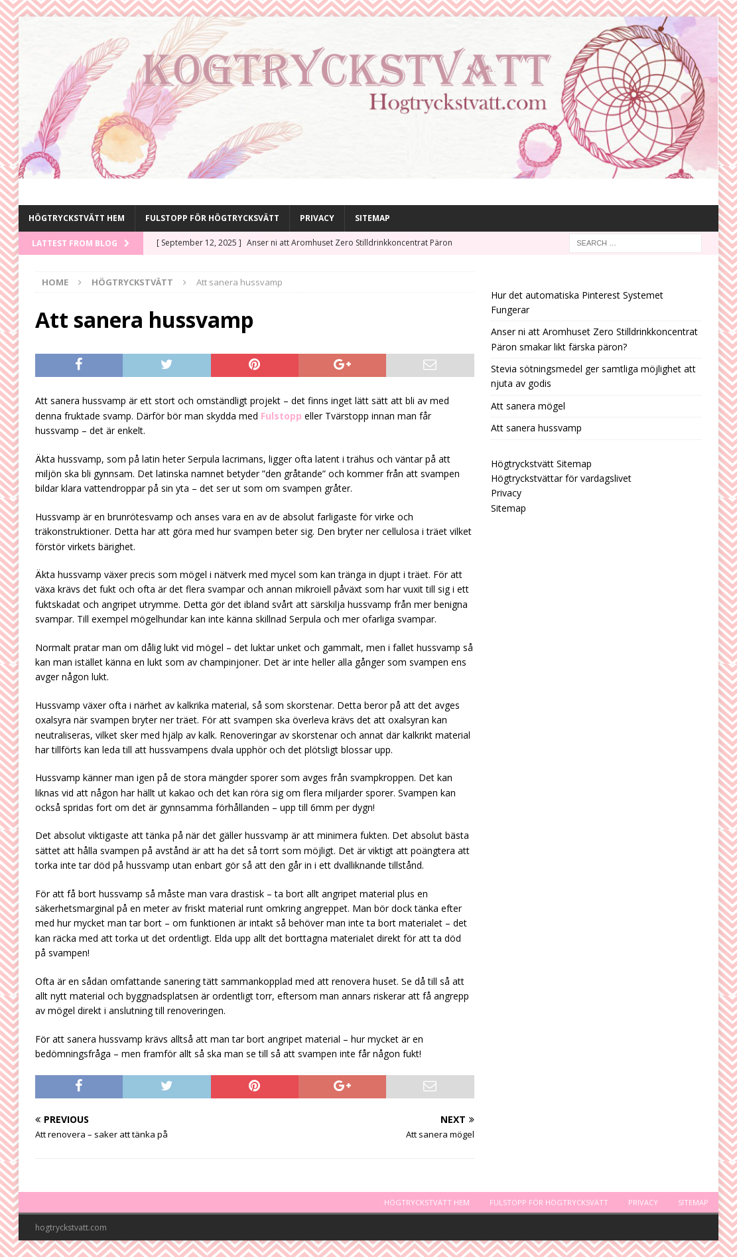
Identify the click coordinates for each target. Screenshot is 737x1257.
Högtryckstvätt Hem (77, 218)
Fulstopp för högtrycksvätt (212, 218)
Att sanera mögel (528, 406)
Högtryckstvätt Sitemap (541, 463)
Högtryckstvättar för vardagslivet (561, 478)
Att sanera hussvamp (536, 427)
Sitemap (372, 218)
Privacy (317, 218)
